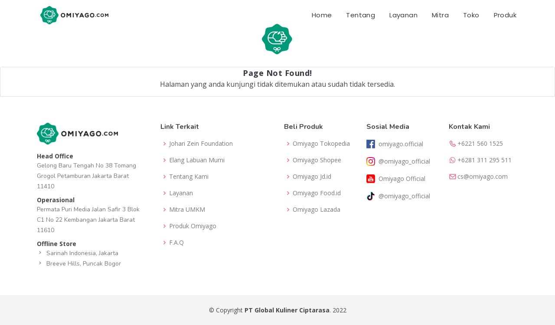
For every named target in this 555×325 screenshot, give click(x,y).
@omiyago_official (404, 161)
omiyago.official (401, 144)
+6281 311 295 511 (484, 160)
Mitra (440, 15)
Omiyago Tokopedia (321, 144)
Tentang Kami (189, 177)
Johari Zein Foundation (201, 144)
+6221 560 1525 (480, 144)
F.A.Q (176, 243)
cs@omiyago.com (482, 177)
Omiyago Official (402, 179)
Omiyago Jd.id (312, 177)
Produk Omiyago (192, 226)
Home (322, 15)
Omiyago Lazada (316, 210)
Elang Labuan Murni (197, 160)
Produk (505, 15)
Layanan (403, 15)
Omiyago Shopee (317, 160)
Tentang (360, 15)
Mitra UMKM (187, 210)
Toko (471, 15)
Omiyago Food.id (317, 193)
